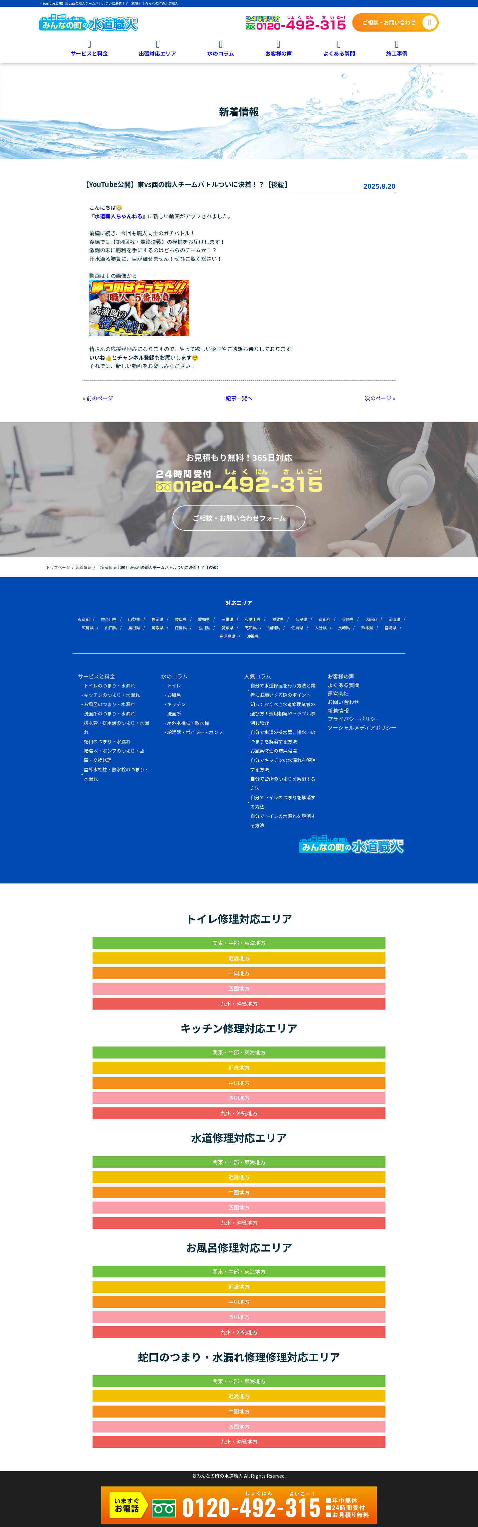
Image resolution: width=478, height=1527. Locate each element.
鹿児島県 (227, 636)
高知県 (251, 627)
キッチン (176, 704)
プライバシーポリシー (354, 719)
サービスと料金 (89, 53)
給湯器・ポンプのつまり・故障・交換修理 (114, 755)
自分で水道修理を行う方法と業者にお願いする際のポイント (283, 690)
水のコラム (220, 53)
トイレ (174, 685)
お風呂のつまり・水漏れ (109, 704)
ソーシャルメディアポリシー (362, 727)
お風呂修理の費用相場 (273, 750)
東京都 (84, 619)
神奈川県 (109, 619)
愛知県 (204, 619)
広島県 (88, 627)
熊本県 (367, 627)
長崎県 (344, 627)
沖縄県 (253, 636)
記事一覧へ (239, 398)
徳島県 (181, 627)
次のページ (378, 398)
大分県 (321, 627)
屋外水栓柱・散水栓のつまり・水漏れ (116, 774)
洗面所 (174, 713)
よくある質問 (339, 53)
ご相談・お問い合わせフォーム (239, 518)
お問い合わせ (343, 702)
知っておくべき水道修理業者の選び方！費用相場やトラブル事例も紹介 (283, 713)
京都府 (325, 619)
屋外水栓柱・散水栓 (188, 722)
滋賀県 (278, 619)
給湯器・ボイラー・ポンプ (195, 732)
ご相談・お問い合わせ (389, 22)
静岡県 (157, 619)
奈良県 (301, 619)
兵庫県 (348, 619)
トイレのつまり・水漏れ (109, 685)
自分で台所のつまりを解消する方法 (283, 783)
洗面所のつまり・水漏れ (109, 713)
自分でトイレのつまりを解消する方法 (283, 802)
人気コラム (257, 676)
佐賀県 (297, 627)
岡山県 (394, 619)
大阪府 (371, 619)
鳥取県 (157, 627)
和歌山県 (253, 619)
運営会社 (338, 693)
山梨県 (134, 619)
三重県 (227, 619)
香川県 (204, 627)
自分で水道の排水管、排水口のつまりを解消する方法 (283, 737)
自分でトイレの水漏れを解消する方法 (283, 821)
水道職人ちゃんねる (118, 216)
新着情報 (338, 710)
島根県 (134, 627)
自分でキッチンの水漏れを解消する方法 (283, 765)
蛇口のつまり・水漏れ (107, 741)
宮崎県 (390, 627)
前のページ (100, 398)
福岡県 (274, 627)
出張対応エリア (157, 53)
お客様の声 (278, 53)
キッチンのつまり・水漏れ (112, 694)
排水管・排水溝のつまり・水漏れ (116, 727)
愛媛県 (227, 627)
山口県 (111, 627)
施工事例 (396, 53)
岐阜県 (181, 619)
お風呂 (174, 694)
